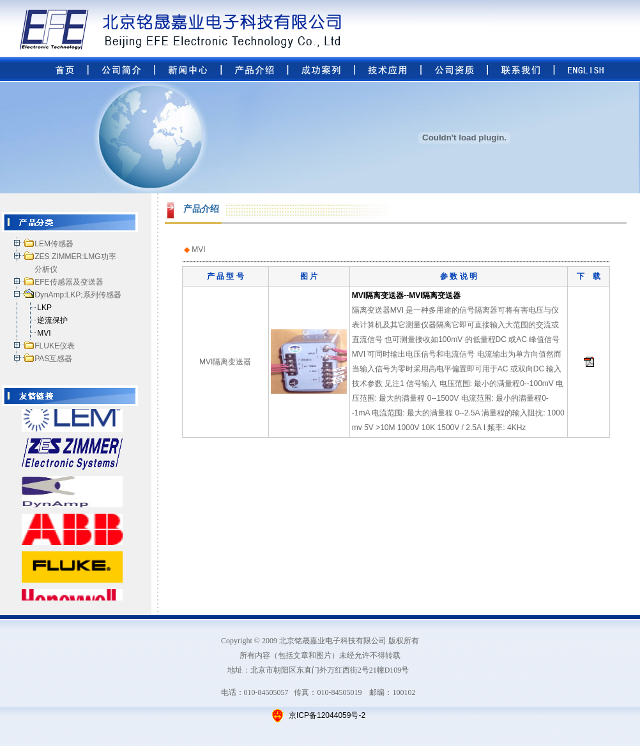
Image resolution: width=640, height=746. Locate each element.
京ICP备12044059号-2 (326, 715)
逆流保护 (52, 320)
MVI (43, 333)
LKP (44, 307)
